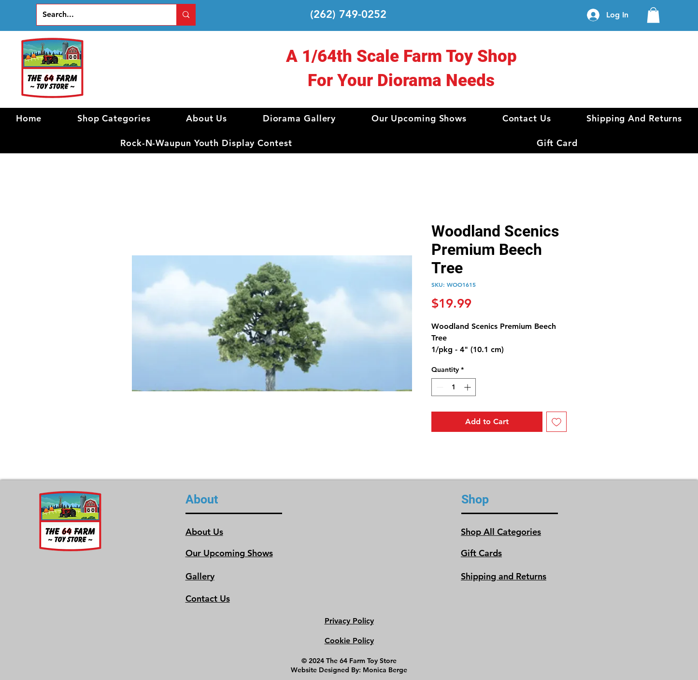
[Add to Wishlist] (556, 422)
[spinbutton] (453, 387)
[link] (653, 15)
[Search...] (99, 14)
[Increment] (468, 387)
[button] (113, 118)
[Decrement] (439, 387)
